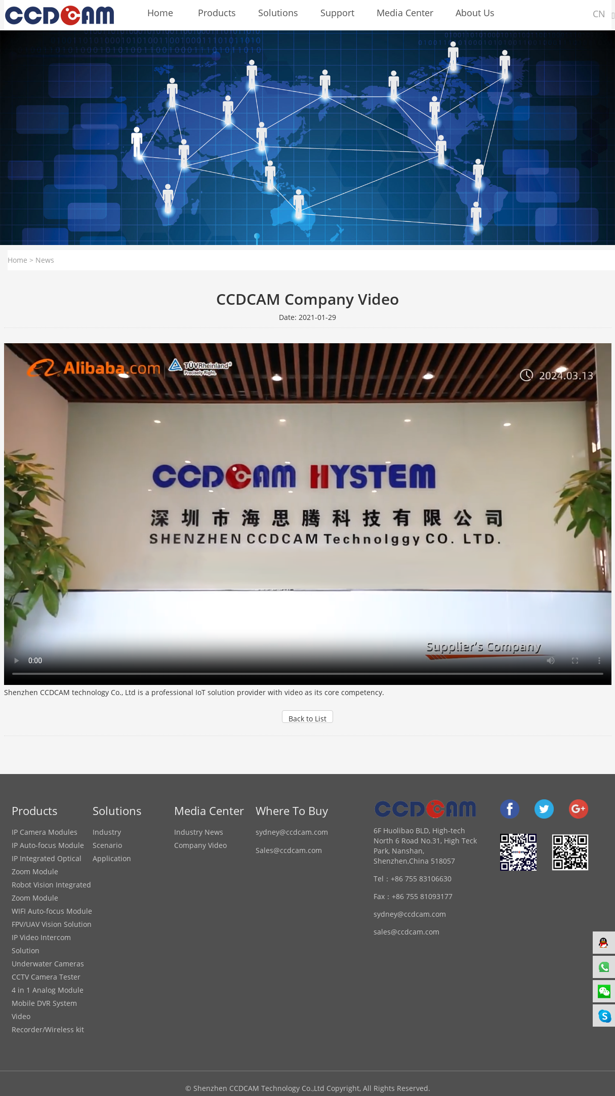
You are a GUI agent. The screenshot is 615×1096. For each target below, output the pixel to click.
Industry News (198, 832)
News (44, 260)
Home (17, 260)
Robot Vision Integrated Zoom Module (51, 891)
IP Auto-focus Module (48, 845)
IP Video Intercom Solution (41, 943)
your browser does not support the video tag (307, 514)
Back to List (307, 718)
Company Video (200, 845)
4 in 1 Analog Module (48, 990)
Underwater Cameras (48, 963)
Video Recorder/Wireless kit (48, 1022)
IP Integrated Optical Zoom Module (46, 865)
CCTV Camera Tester (46, 977)
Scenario (107, 845)
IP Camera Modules (44, 832)
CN (599, 14)
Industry (107, 832)
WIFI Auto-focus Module (52, 911)
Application (112, 858)
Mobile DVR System (44, 1003)
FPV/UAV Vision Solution (52, 924)
